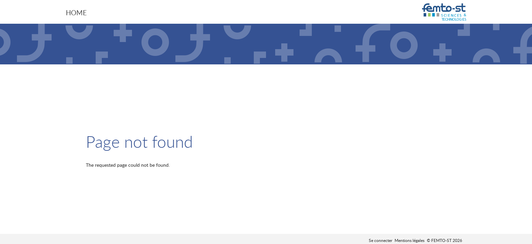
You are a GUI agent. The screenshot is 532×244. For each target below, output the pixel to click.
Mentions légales (409, 240)
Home (76, 12)
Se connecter (380, 240)
